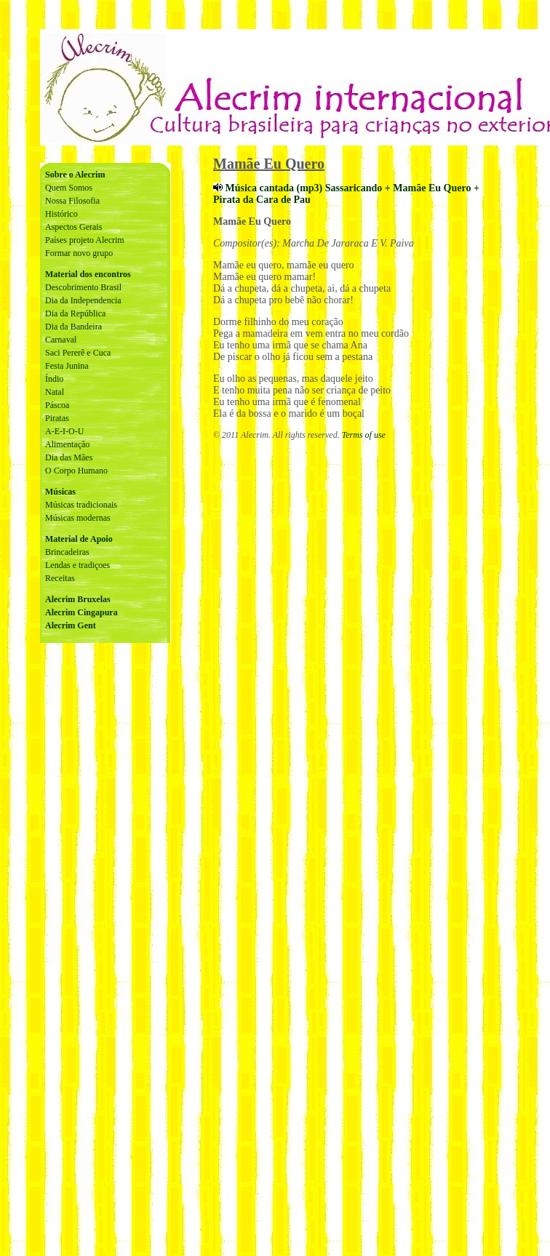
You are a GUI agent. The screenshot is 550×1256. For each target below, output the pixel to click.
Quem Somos (68, 188)
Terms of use (364, 435)
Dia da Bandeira (73, 326)
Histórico (61, 214)
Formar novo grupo (79, 253)
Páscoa (57, 405)
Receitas (60, 578)
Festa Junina (67, 366)
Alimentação (67, 444)
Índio (54, 379)
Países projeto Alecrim (84, 240)
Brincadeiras (67, 552)
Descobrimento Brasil (83, 287)
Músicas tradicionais (81, 505)
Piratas (57, 418)
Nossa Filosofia (72, 201)
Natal (54, 392)
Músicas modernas (78, 518)
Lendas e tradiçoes (77, 565)
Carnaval (60, 340)
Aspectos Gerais (73, 227)
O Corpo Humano (76, 470)
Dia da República (75, 313)
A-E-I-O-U (64, 431)
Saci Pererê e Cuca (78, 353)
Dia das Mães (68, 457)
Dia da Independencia (83, 300)
